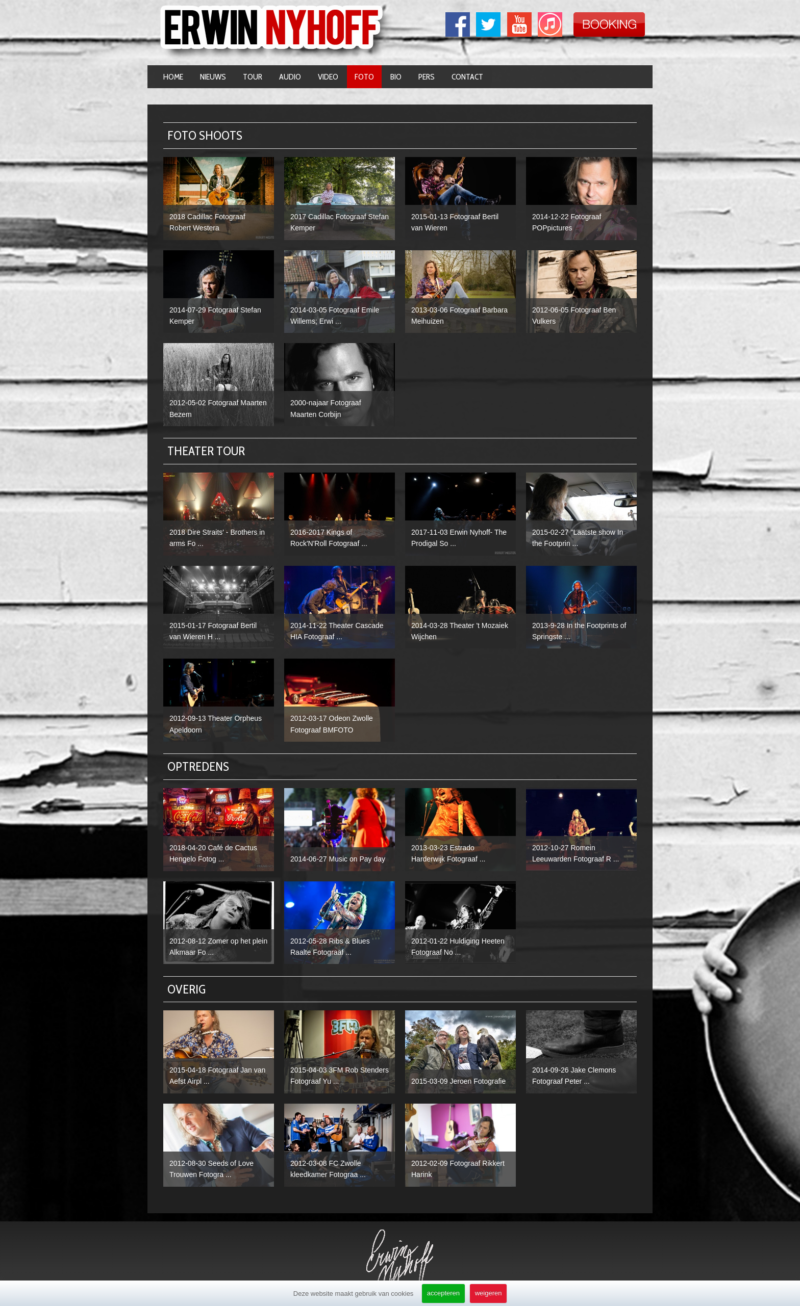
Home (173, 77)
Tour (252, 77)
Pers (426, 77)
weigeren (488, 1293)
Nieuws (213, 77)
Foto (364, 77)
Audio (290, 77)
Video (328, 77)
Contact (467, 77)
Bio (396, 77)
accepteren (443, 1293)
